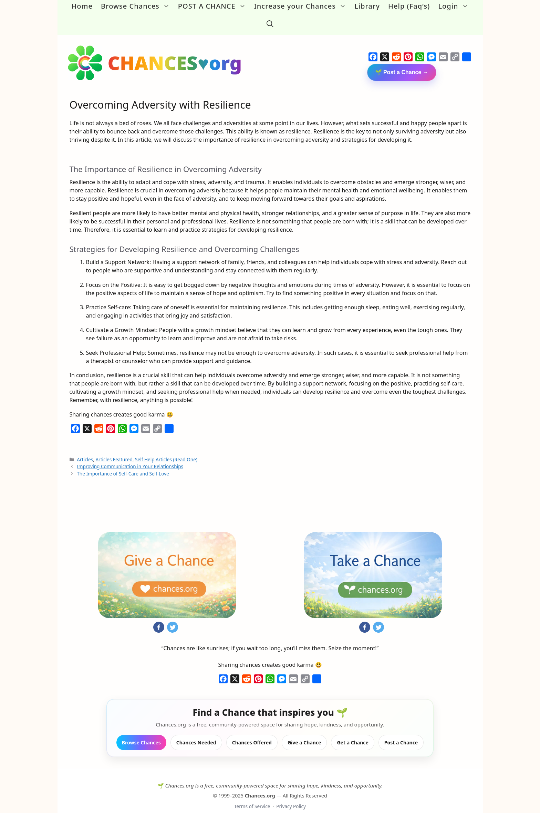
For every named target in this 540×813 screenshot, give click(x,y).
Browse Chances (137, 6)
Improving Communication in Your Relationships (130, 456)
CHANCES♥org (175, 53)
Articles (85, 449)
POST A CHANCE (214, 6)
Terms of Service (252, 796)
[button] (270, 18)
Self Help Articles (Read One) (166, 449)
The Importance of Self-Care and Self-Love (123, 463)
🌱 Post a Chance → (401, 62)
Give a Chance (304, 732)
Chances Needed (196, 732)
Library (367, 6)
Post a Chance (401, 732)
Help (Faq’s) (409, 6)
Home (82, 6)
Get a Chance (352, 732)
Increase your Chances (302, 6)
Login (455, 6)
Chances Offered (252, 732)
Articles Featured (114, 449)
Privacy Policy (291, 796)
